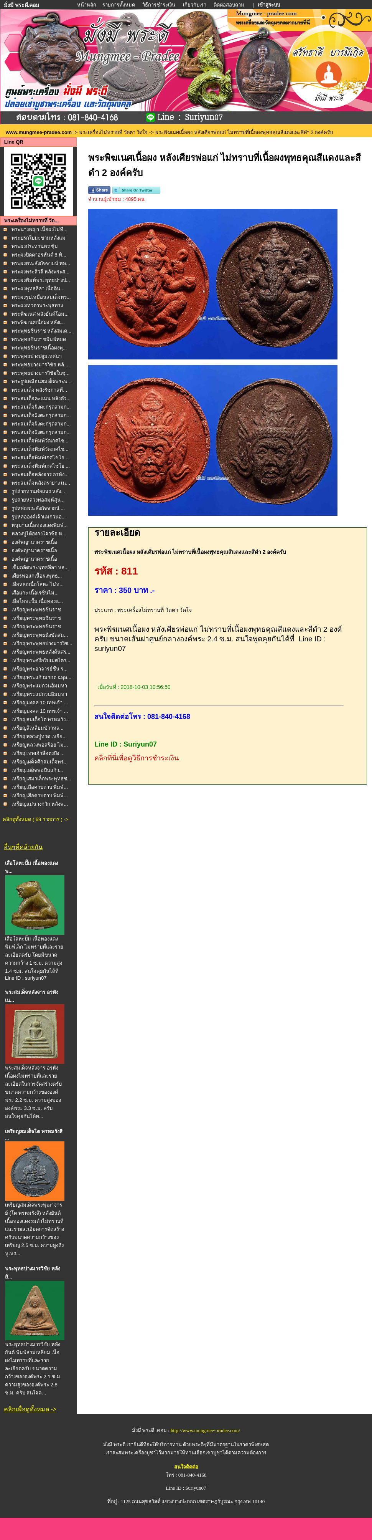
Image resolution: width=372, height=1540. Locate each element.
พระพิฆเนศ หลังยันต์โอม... (40, 314)
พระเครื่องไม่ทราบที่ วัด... (31, 221)
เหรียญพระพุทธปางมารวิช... (42, 643)
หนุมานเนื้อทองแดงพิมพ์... (40, 525)
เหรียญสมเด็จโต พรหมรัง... (41, 719)
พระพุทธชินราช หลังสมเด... (41, 331)
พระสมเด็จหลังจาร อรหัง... (40, 474)
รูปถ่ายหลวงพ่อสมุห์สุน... (38, 500)
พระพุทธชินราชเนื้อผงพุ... (39, 348)
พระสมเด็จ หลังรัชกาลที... (39, 390)
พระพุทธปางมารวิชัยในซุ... (41, 373)
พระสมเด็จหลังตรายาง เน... (41, 483)
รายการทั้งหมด (118, 5)
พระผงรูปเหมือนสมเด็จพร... (41, 297)
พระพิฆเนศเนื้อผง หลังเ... (38, 322)
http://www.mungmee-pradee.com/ (205, 1430)
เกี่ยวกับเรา (194, 5)
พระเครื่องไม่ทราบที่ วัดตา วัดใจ (114, 132)
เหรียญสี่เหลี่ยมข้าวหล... (38, 728)
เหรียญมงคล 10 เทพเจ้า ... (40, 702)
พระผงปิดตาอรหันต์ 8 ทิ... (39, 255)
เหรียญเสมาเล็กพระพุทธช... (41, 779)
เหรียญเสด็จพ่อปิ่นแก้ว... (37, 770)
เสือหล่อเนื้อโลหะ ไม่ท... (38, 584)
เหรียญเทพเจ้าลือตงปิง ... (38, 753)
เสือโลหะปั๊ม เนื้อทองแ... (37, 601)
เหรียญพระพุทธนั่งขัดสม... (40, 635)
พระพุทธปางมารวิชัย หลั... (40, 365)
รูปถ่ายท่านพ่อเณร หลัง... (38, 491)
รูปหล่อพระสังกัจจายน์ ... (38, 508)
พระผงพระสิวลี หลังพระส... (40, 272)
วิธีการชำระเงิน (159, 5)
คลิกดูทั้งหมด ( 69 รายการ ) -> (35, 819)
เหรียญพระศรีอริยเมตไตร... (41, 660)
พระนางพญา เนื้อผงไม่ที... (39, 229)
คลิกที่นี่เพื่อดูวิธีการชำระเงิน (136, 758)
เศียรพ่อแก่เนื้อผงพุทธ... (37, 576)
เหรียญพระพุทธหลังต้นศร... (41, 652)
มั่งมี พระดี (115, 1444)
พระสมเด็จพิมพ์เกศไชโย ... (41, 457)
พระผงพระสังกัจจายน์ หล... (41, 263)
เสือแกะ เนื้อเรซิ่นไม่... (35, 593)
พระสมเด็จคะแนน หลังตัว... (41, 398)
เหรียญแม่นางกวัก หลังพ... (40, 804)
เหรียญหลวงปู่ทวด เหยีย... (39, 736)
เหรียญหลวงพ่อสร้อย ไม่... (40, 745)
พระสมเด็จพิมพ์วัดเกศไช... (40, 441)
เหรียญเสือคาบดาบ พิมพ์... (40, 787)
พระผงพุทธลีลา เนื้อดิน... (38, 288)
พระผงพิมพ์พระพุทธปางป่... (41, 280)
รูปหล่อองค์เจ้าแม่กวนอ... (39, 517)
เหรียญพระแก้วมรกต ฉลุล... (41, 677)
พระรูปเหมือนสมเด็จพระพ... (42, 381)
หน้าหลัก (87, 5)
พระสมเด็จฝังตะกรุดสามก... (41, 407)
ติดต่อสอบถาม (229, 5)
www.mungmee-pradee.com (39, 132)
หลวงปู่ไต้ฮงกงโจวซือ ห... (39, 534)
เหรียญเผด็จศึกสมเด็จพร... (40, 762)
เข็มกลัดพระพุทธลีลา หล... (40, 567)
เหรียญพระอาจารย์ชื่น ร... (39, 669)
